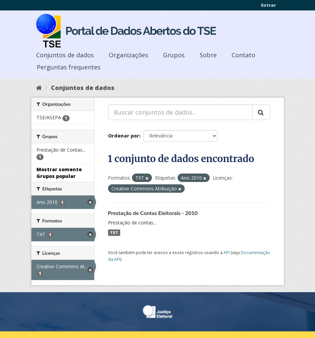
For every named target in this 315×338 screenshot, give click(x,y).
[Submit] (261, 112)
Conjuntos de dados (65, 55)
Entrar (268, 5)
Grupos (174, 55)
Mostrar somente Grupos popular (59, 172)
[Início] (39, 88)
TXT (114, 232)
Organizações (128, 55)
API (227, 252)
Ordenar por (123, 135)
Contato (243, 55)
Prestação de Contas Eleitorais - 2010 (153, 213)
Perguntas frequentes (69, 67)
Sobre (208, 55)
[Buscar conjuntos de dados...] (180, 112)
